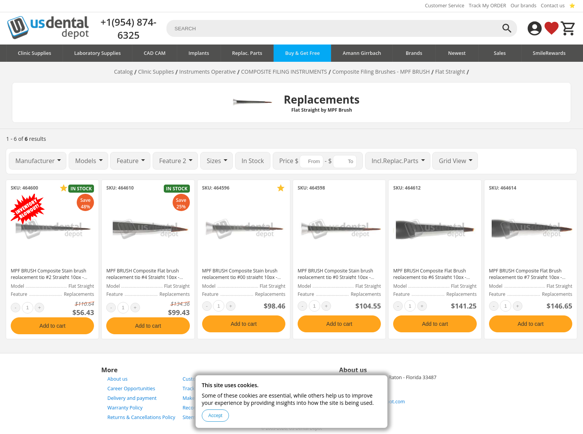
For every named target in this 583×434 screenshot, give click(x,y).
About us (117, 379)
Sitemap (192, 417)
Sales (500, 53)
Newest (457, 53)
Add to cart (53, 326)
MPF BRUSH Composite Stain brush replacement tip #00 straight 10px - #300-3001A (240, 277)
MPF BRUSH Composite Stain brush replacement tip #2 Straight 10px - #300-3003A (48, 277)
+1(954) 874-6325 (128, 28)
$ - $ (317, 161)
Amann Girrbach (362, 53)
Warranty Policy (125, 407)
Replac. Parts (247, 53)
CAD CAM (155, 53)
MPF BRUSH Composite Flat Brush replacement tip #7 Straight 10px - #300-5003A (525, 277)
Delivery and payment (131, 398)
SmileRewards (549, 53)
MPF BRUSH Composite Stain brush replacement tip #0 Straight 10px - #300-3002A (335, 277)
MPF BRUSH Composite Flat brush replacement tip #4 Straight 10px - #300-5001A (142, 277)
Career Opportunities (131, 388)
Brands (414, 53)
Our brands (523, 5)
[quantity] (27, 308)
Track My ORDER (487, 5)
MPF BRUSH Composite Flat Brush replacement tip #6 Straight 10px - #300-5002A (429, 277)
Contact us (553, 5)
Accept (215, 415)
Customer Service (444, 5)
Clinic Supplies (34, 53)
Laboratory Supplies (97, 53)
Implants (198, 53)
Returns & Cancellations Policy (141, 417)
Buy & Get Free (302, 53)
